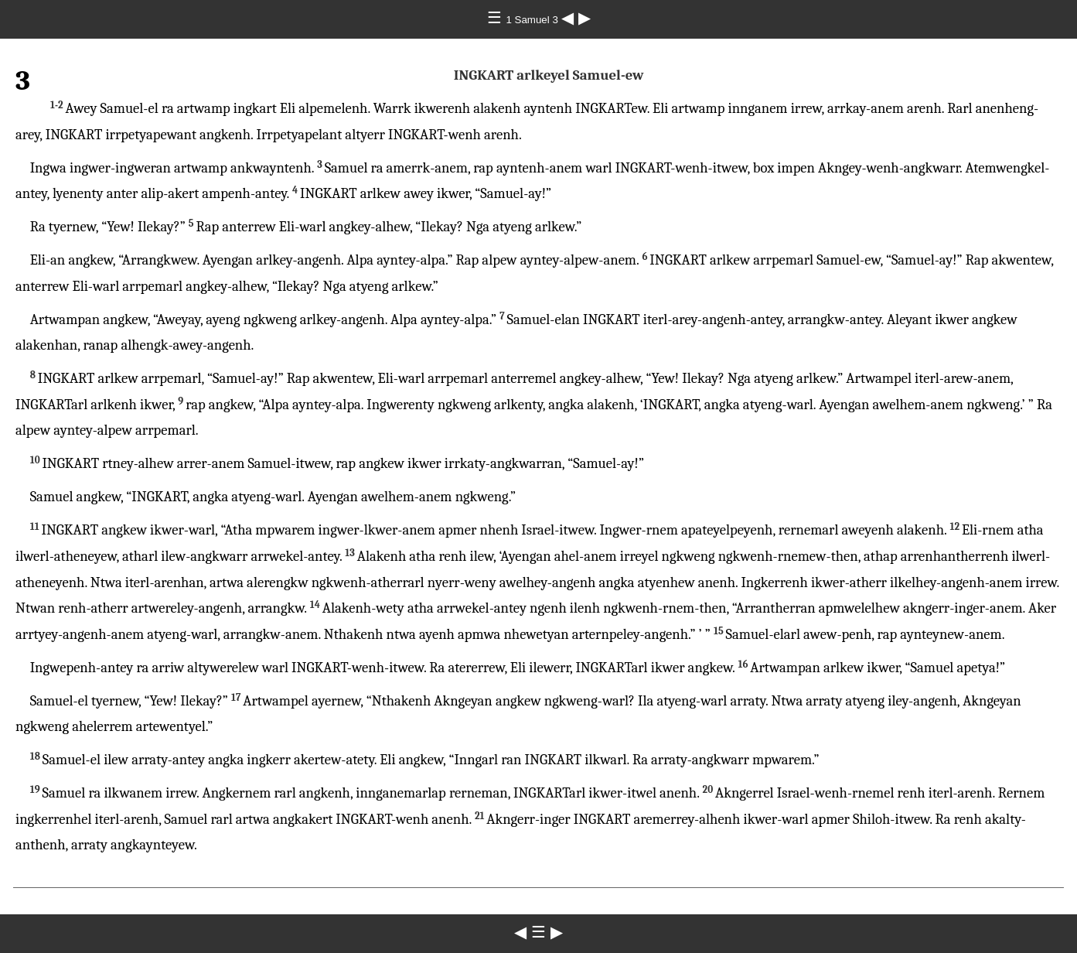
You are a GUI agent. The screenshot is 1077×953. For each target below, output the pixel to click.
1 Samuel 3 (533, 20)
